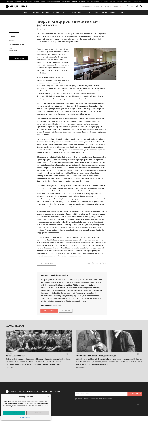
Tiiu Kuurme (10, 367)
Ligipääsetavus (87, 6)
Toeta (122, 6)
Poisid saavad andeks (15, 356)
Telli (102, 6)
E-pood (96, 6)
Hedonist (88, 12)
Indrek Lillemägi (81, 367)
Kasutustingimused (25, 417)
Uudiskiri (115, 6)
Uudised (113, 12)
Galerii (104, 12)
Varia (97, 12)
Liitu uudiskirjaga (135, 393)
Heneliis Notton (13, 50)
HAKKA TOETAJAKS (66, 310)
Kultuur (56, 12)
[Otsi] (127, 6)
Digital (140, 405)
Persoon (36, 12)
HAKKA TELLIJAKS (19, 58)
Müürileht (12, 40)
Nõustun (14, 413)
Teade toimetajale (46, 263)
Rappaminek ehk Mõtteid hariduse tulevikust (96, 356)
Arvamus (26, 12)
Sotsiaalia (45, 12)
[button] (48, 397)
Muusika (65, 12)
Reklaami (108, 6)
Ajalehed (122, 12)
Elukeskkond (76, 12)
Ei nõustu (38, 413)
